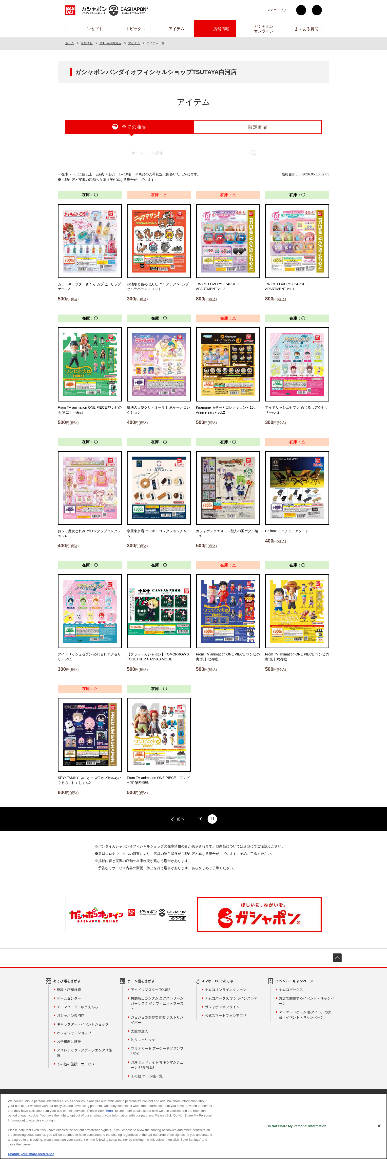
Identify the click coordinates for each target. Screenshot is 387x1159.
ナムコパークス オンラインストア (231, 998)
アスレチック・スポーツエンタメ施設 (84, 1053)
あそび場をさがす (67, 980)
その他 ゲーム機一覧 (147, 1076)
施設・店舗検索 (69, 989)
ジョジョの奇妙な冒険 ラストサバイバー (157, 1020)
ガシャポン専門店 (70, 1015)
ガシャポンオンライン (222, 1006)
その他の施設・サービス (76, 1063)
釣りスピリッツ (143, 1039)
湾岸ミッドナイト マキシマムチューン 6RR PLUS (157, 1065)
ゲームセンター (69, 998)
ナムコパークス (291, 989)
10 (200, 819)
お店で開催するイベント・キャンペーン (306, 1001)
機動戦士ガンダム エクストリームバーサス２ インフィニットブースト (157, 1003)
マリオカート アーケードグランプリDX (157, 1051)
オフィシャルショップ (74, 1032)
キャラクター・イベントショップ (83, 1024)
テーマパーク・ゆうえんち (77, 1006)
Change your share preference (31, 1157)
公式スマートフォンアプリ (225, 1015)
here (109, 1113)
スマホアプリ (276, 10)
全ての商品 (134, 127)
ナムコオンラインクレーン (225, 989)
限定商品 (258, 127)
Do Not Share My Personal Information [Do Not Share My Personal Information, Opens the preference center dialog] (296, 1128)
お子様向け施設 (69, 1041)
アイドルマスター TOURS (150, 989)
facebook (317, 10)
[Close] (379, 1128)
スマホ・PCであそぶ (217, 980)
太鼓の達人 (139, 1031)
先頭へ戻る (337, 957)
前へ (181, 819)
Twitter (301, 10)
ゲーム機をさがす (141, 980)
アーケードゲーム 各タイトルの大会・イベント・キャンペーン (305, 1015)
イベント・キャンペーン (294, 980)
